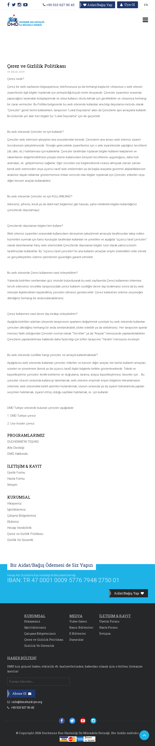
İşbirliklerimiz (16, 509)
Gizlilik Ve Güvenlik (20, 540)
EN (146, 5)
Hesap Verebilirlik (19, 528)
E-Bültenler (77, 633)
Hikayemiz (14, 503)
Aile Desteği (15, 448)
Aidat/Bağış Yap (97, 5)
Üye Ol (127, 5)
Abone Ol (21, 693)
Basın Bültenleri (81, 627)
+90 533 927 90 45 (58, 5)
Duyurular (76, 639)
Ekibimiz (13, 522)
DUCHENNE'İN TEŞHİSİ (23, 441)
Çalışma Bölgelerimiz (21, 516)
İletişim (12, 485)
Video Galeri (78, 621)
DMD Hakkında (17, 454)
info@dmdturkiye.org (24, 702)
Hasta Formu (16, 478)
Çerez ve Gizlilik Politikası (25, 534)
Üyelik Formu (16, 472)
